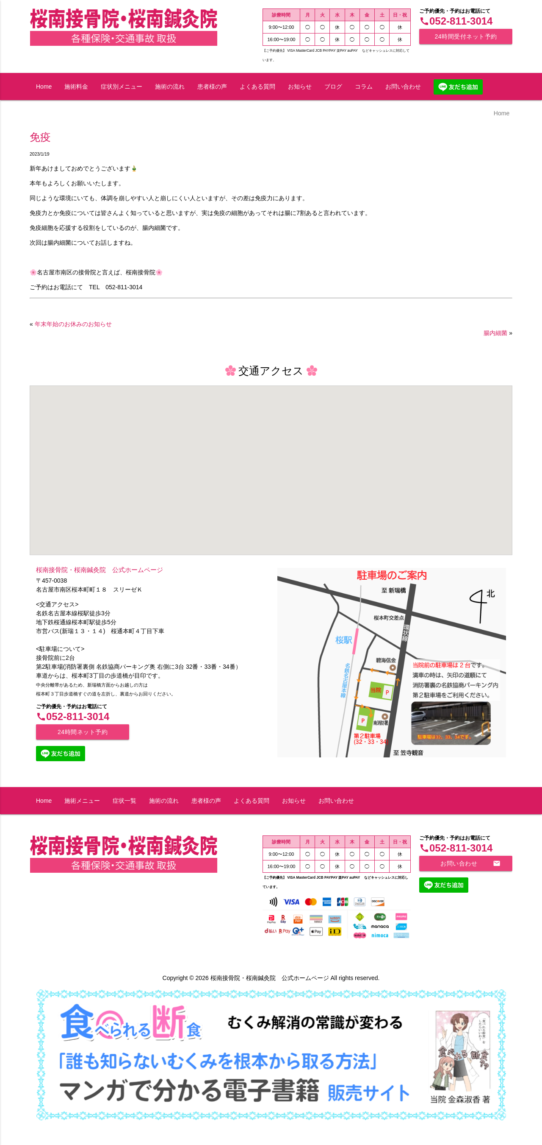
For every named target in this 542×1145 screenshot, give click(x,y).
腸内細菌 (495, 333)
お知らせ (300, 86)
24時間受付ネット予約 (465, 36)
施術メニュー (82, 800)
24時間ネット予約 (83, 732)
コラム (364, 86)
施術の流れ (170, 86)
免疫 (40, 137)
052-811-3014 (455, 21)
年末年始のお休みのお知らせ (73, 324)
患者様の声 (212, 86)
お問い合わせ (403, 86)
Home (44, 86)
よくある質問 (257, 86)
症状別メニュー (121, 86)
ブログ (333, 86)
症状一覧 (124, 800)
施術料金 (76, 86)
